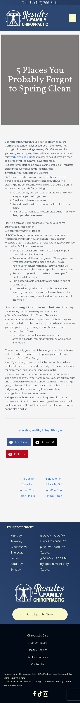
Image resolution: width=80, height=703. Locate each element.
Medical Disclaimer (13, 685)
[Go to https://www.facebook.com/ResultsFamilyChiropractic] (34, 694)
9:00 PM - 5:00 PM (52, 547)
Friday (15, 558)
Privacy (59, 681)
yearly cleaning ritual (21, 156)
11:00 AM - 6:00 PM (53, 541)
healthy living (40, 431)
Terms (68, 681)
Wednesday (19, 547)
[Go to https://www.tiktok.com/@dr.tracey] (40, 694)
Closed (45, 552)
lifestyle (56, 431)
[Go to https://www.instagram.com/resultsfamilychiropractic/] (45, 694)
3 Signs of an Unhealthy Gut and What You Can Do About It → (53, 479)
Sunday (16, 569)
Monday (16, 535)
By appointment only (54, 564)
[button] (40, 614)
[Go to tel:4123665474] (40, 2)
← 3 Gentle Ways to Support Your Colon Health (26, 479)
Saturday (17, 564)
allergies (24, 431)
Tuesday (16, 541)
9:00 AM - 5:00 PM (52, 535)
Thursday (17, 552)
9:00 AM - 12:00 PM (53, 558)
